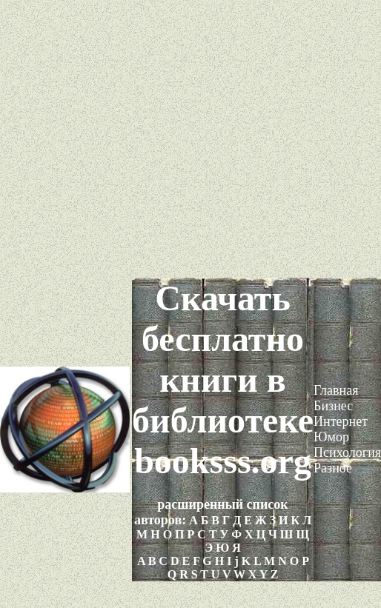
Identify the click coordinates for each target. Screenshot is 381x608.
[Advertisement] (191, 139)
